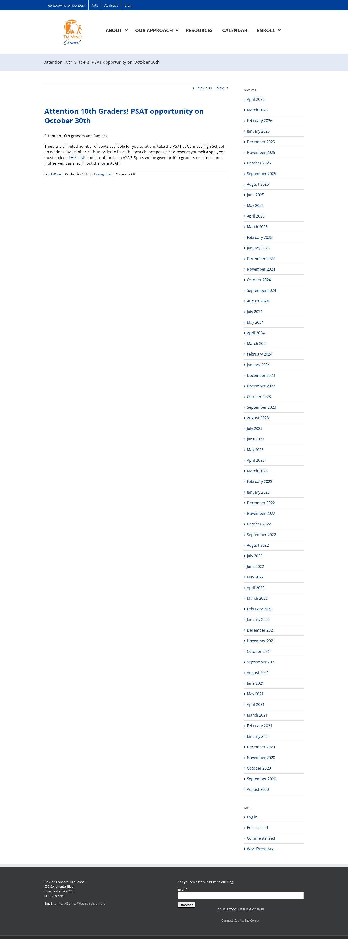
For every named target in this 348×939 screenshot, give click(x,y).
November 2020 (261, 757)
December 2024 (261, 258)
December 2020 (261, 747)
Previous (204, 88)
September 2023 (261, 407)
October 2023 (259, 396)
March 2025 (257, 226)
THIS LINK (77, 157)
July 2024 (254, 311)
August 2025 (258, 184)
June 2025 (255, 194)
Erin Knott (54, 174)
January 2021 (258, 736)
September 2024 (261, 290)
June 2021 (255, 683)
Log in (252, 817)
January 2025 (258, 248)
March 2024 (257, 343)
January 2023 (258, 492)
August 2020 (258, 789)
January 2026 (258, 131)
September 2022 (261, 534)
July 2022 (254, 555)
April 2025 (256, 216)
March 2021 (257, 715)
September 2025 (261, 173)
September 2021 (261, 662)
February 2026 (259, 120)
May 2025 (255, 205)
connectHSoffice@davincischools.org (79, 903)
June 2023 (255, 439)
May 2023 (255, 449)
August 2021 (258, 672)
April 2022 (256, 587)
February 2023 (259, 481)
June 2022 (255, 566)
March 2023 (257, 471)
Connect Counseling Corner (240, 920)
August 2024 (258, 301)
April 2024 (256, 332)
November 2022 (261, 513)
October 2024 (259, 279)
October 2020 (259, 768)
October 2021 (259, 651)
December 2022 (261, 502)
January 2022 (258, 619)
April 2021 (256, 704)
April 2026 (256, 99)
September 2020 (261, 778)
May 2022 (255, 577)
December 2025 (261, 141)
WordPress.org (260, 848)
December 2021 (261, 630)
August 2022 (258, 545)
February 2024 (259, 354)
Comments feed (261, 838)
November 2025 (261, 152)
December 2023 (261, 375)
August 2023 (258, 417)
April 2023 (256, 460)
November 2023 (261, 386)
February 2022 (259, 609)
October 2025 (259, 163)
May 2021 (255, 693)
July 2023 (254, 428)
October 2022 (259, 524)
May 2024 (255, 322)
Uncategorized (102, 174)
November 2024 (261, 269)
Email (182, 889)
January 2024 (258, 364)
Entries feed (257, 827)
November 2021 (261, 640)
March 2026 (257, 110)
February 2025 (259, 237)
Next (220, 88)
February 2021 (259, 725)
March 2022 (257, 598)
